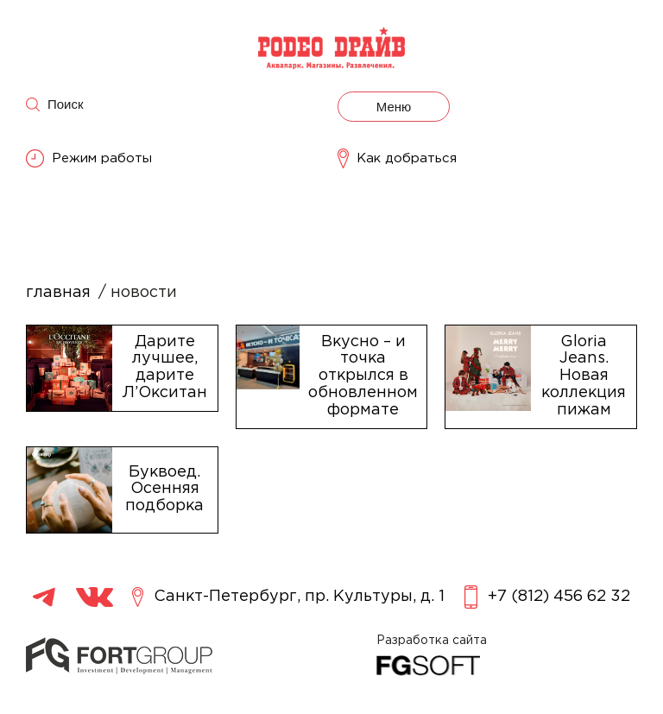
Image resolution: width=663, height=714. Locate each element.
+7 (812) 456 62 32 (547, 597)
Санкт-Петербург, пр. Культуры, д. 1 (288, 597)
